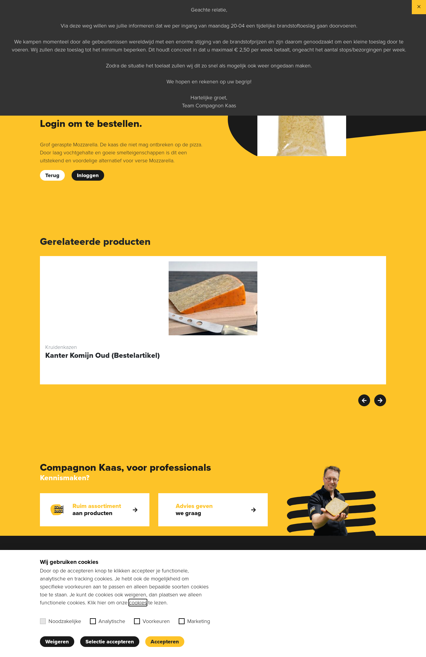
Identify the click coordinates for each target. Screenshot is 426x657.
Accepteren (165, 641)
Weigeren (57, 641)
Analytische (107, 621)
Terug (52, 175)
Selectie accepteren (109, 641)
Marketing (194, 621)
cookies (138, 602)
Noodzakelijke (60, 621)
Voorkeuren (152, 621)
